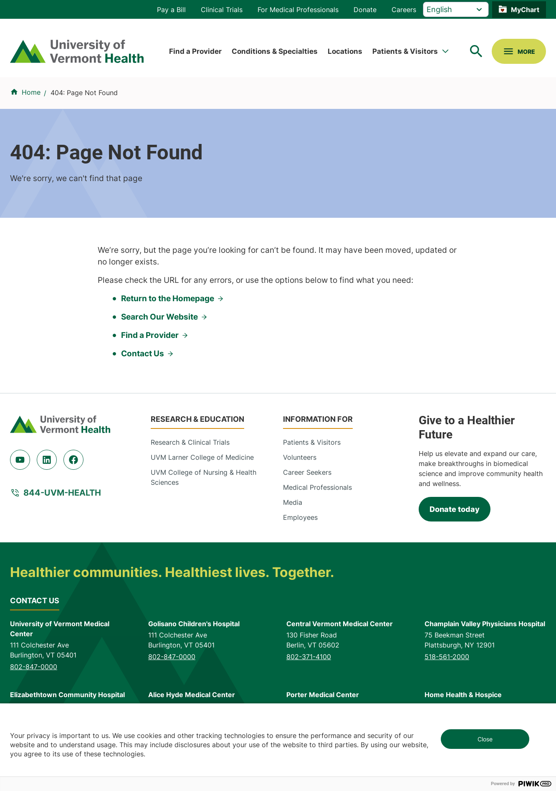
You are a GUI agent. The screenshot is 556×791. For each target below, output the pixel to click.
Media (292, 502)
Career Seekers (307, 472)
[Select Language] (456, 9)
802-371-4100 (308, 656)
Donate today (455, 509)
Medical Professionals (317, 487)
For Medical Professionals (298, 9)
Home (31, 92)
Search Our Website (159, 317)
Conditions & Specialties (275, 51)
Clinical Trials (222, 9)
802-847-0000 (33, 667)
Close (485, 739)
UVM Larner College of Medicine (202, 457)
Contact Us (142, 353)
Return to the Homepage (167, 298)
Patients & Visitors (405, 51)
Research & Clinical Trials (190, 442)
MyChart (525, 9)
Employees (300, 517)
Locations (345, 51)
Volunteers (299, 457)
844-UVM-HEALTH (62, 493)
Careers (404, 9)
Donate (365, 9)
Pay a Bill (171, 9)
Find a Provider (195, 51)
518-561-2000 (447, 656)
